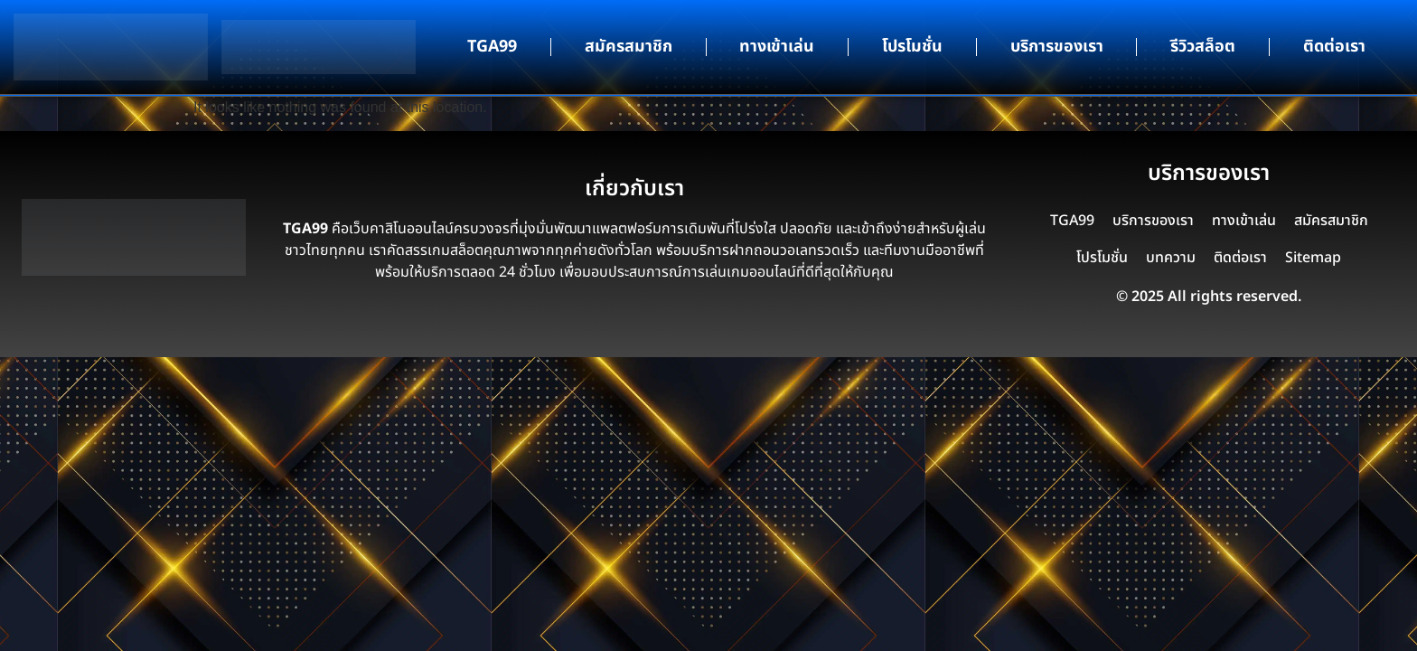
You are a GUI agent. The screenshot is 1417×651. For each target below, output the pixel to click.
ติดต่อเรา (1334, 46)
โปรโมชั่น (912, 46)
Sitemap (1313, 258)
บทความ (1171, 258)
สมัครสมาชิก (628, 46)
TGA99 (492, 46)
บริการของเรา (1056, 46)
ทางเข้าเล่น (776, 46)
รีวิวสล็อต (1202, 46)
